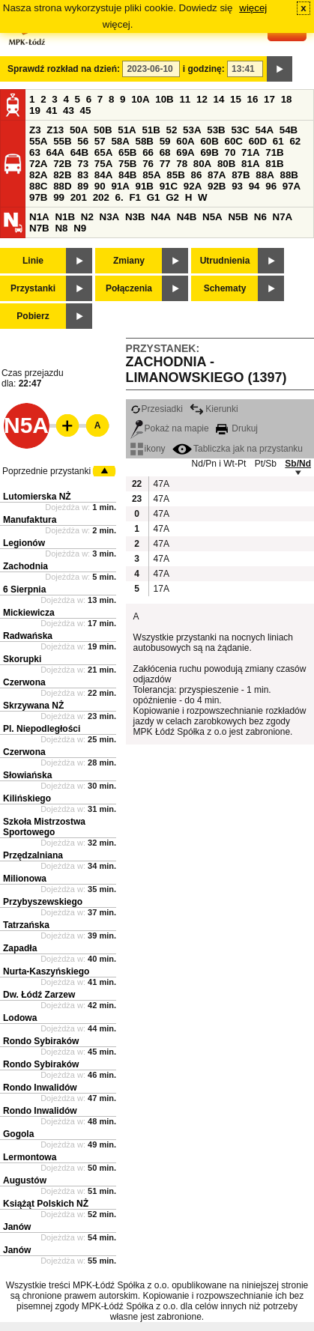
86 (196, 175)
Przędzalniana (33, 855)
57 (100, 141)
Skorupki (22, 659)
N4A (161, 216)
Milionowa (24, 878)
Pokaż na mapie (169, 428)
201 (78, 197)
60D (258, 141)
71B (274, 152)
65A (103, 152)
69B (209, 152)
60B (209, 141)
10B (164, 99)
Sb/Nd (298, 463)
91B (145, 186)
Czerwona (24, 682)
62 (295, 141)
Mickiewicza (29, 612)
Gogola (18, 1134)
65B (127, 152)
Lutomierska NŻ (37, 496)
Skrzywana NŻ (33, 705)
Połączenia (129, 288)
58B (145, 141)
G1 (153, 197)
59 (165, 141)
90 (100, 186)
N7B (39, 228)
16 (253, 99)
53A (192, 130)
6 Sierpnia (24, 589)
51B (151, 130)
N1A (39, 216)
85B (175, 175)
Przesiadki (156, 409)
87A (217, 175)
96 (271, 186)
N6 (260, 216)
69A (185, 152)
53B (216, 130)
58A (120, 141)
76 (148, 163)
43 (68, 110)
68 (165, 152)
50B (103, 130)
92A (193, 186)
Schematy (225, 288)
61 (278, 141)
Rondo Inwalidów (40, 1087)
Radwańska (27, 636)
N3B (135, 216)
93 (237, 186)
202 (101, 197)
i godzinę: (204, 69)
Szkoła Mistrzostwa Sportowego (44, 826)
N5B (238, 216)
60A (185, 141)
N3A (110, 216)
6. (119, 197)
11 (184, 99)
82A (38, 175)
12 (202, 99)
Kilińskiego (27, 798)
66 (148, 152)
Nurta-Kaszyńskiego (46, 971)
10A (140, 99)
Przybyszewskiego (42, 902)
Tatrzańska (26, 925)
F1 (135, 197)
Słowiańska (27, 775)
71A (250, 152)
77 (165, 163)
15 (235, 99)
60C (234, 141)
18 (286, 99)
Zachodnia (25, 566)
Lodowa (20, 1018)
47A (161, 484)
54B (289, 130)
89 (82, 186)
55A (38, 141)
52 (172, 130)
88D (62, 186)
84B (127, 175)
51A (127, 130)
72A (38, 163)
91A (120, 186)
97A (292, 186)
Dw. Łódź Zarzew (39, 994)
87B (241, 175)
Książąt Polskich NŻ (45, 1203)
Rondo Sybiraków (41, 1041)
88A (265, 175)
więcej (253, 7)
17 (269, 99)
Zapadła (20, 948)
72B (62, 163)
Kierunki (214, 409)
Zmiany (129, 260)
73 (82, 163)
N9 (79, 228)
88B (289, 175)
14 (219, 99)
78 (181, 163)
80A (202, 163)
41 (52, 110)
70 (230, 152)
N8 (61, 228)
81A (250, 163)
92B (217, 186)
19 (34, 110)
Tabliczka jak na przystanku (237, 448)
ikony (148, 448)
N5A (212, 216)
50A (79, 130)
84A (103, 175)
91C (169, 186)
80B (226, 163)
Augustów (24, 1180)
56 (82, 141)
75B (127, 163)
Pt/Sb (266, 463)
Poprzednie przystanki (46, 471)
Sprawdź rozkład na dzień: (63, 69)
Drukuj (237, 428)
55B (62, 141)
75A (103, 163)
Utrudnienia (225, 260)
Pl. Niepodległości (41, 729)
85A (151, 175)
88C (38, 186)
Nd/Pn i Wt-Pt (219, 463)
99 (58, 197)
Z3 (35, 130)
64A (55, 152)
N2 (87, 216)
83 (82, 175)
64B (79, 152)
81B (274, 163)
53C (240, 130)
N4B (187, 216)
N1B (65, 216)
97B (38, 197)
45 (85, 110)
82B (62, 175)
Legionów (24, 543)
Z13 (55, 130)
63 (34, 152)
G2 (172, 197)
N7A (283, 216)
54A (265, 130)
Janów (17, 1227)
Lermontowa (29, 1157)
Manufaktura (29, 520)
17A (161, 588)
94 (254, 186)
